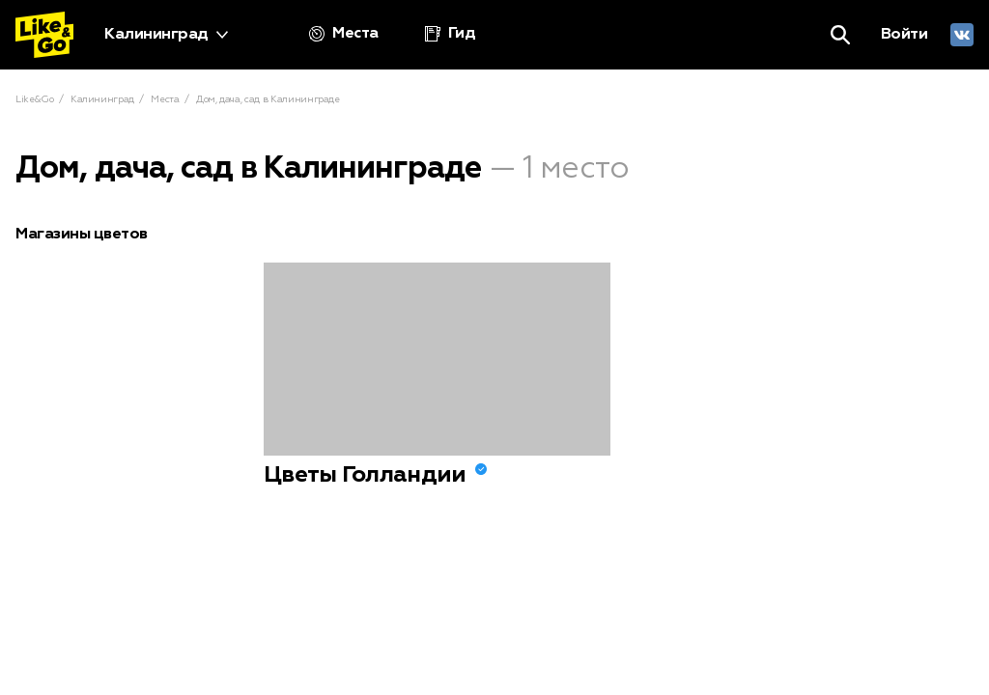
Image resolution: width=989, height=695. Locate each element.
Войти (904, 34)
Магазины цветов (81, 234)
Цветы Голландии (365, 474)
